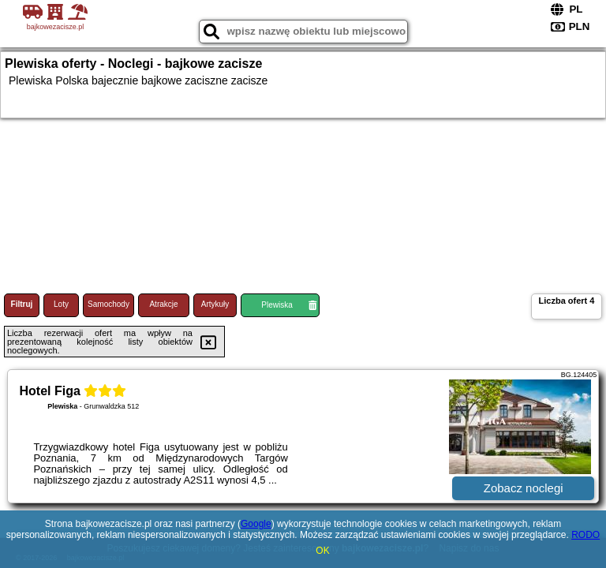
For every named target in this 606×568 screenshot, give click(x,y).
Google (256, 523)
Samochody (108, 304)
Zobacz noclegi (523, 488)
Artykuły (215, 304)
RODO (585, 534)
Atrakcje (163, 304)
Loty (61, 304)
